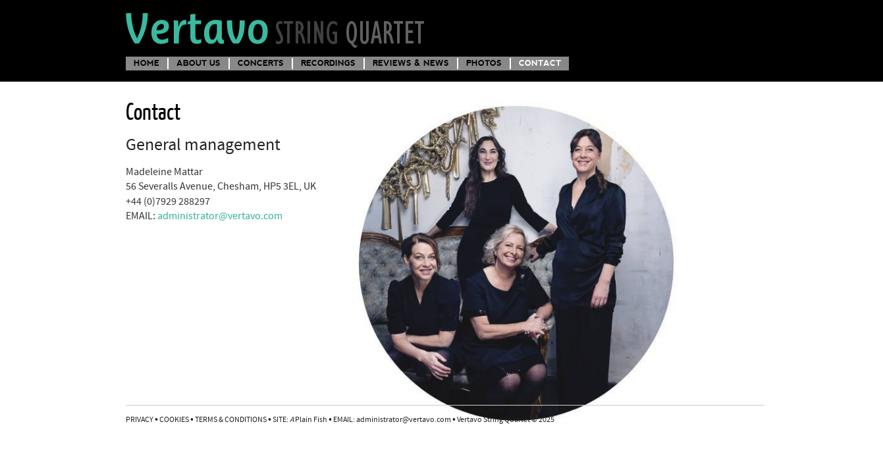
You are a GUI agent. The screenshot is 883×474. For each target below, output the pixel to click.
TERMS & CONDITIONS (231, 420)
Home (146, 63)
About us (198, 63)
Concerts (261, 63)
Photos (484, 63)
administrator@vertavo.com (219, 216)
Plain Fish (308, 420)
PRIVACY (139, 420)
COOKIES (174, 420)
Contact (540, 63)
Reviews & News (411, 63)
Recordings (328, 63)
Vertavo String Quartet (276, 28)
